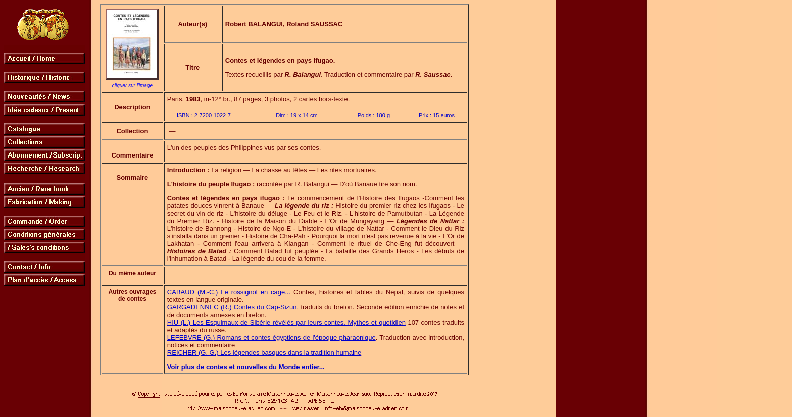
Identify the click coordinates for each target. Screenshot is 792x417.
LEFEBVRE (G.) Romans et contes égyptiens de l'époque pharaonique (271, 337)
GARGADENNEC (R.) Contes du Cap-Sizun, (233, 307)
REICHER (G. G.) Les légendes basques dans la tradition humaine (264, 352)
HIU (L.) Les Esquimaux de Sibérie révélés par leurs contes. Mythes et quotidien (286, 322)
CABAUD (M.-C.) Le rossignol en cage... (228, 292)
